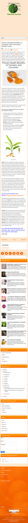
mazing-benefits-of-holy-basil (14, 195)
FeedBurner (16, 513)
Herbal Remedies (6, 49)
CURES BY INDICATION (6, 352)
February (6, 387)
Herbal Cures (14, 3)
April (5, 383)
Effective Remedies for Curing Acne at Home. (17, 288)
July (5, 377)
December (6, 372)
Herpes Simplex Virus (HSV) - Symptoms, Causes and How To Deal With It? (16, 305)
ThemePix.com (12, 519)
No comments (15, 49)
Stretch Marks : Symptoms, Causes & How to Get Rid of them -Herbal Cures (17, 265)
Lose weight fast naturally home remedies (16, 296)
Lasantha (23, 519)
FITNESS (3, 355)
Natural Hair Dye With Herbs (13, 272)
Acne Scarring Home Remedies (14, 339)
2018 (4, 396)
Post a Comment (5, 247)
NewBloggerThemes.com (14, 521)
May (5, 381)
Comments (5, 461)
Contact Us (3, 412)
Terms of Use (4, 430)
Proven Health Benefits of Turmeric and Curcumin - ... (15, 388)
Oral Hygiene (4, 361)
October (6, 374)
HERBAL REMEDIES (5, 406)
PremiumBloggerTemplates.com (14, 520)
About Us (3, 422)
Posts (4, 459)
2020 (4, 369)
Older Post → (24, 239)
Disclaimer (3, 426)
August (5, 376)
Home (14, 239)
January (6, 393)
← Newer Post (4, 239)
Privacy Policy (4, 428)
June (5, 379)
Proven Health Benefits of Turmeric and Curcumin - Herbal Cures (11, 44)
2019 (4, 371)
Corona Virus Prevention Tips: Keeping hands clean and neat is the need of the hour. (17, 331)
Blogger (21, 517)
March (5, 385)
